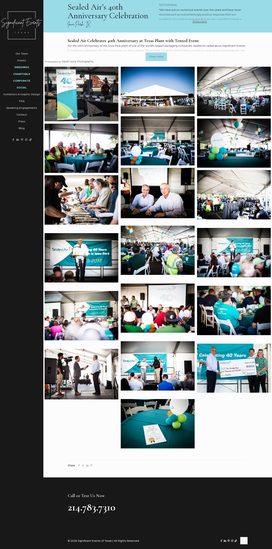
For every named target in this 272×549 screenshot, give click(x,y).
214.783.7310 (91, 507)
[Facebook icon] (13, 139)
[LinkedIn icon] (17, 139)
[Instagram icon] (26, 139)
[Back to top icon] (244, 540)
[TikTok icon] (30, 139)
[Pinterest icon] (22, 139)
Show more (200, 21)
